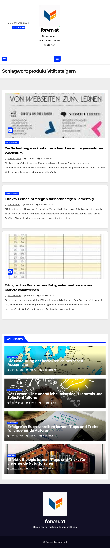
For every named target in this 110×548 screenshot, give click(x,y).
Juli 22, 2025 (14, 159)
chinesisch (12, 357)
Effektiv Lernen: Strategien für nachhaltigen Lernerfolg (49, 199)
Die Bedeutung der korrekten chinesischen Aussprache (45, 363)
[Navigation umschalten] (57, 59)
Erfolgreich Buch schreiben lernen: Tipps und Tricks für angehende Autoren (52, 429)
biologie (11, 456)
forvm (29, 159)
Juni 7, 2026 (16, 403)
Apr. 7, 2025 (14, 205)
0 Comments (47, 159)
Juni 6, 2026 (16, 436)
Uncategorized (11, 142)
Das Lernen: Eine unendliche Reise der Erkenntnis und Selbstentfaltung (55, 396)
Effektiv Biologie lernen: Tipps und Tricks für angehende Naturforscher (46, 461)
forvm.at (49, 30)
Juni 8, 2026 (16, 370)
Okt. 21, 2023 (14, 296)
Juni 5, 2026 (16, 469)
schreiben (12, 423)
